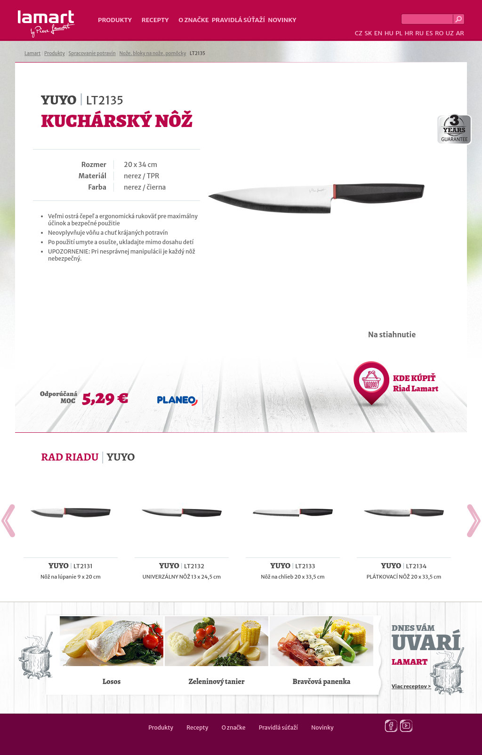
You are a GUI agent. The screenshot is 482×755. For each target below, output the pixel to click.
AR (460, 33)
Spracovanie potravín (92, 53)
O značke (193, 20)
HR (408, 33)
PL (398, 33)
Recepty (155, 20)
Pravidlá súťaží (238, 20)
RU (419, 33)
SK (368, 33)
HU (389, 33)
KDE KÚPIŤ (415, 383)
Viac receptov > (411, 686)
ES (429, 33)
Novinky (282, 20)
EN (378, 33)
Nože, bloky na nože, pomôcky (153, 53)
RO (439, 33)
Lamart (46, 24)
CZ (358, 33)
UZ (450, 33)
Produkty (115, 20)
